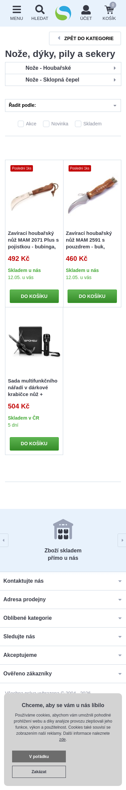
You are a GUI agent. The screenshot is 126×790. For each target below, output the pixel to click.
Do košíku (34, 296)
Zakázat (39, 771)
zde (62, 739)
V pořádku (39, 756)
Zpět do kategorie (85, 38)
